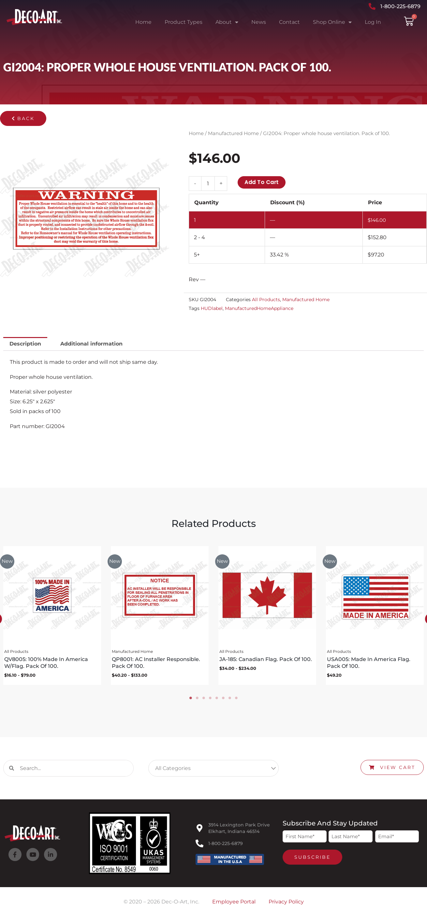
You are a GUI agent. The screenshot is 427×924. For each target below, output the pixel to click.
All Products (266, 300)
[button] (23, 118)
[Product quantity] (208, 183)
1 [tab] (190, 700)
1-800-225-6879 (225, 846)
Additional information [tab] (91, 344)
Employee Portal (234, 904)
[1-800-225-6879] (199, 846)
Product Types (183, 22)
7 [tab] (230, 700)
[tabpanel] (158, 616)
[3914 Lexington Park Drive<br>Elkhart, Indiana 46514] (199, 830)
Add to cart (261, 182)
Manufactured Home (233, 133)
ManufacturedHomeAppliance (259, 308)
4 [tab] (210, 700)
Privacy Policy (286, 904)
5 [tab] (217, 700)
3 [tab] (203, 700)
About (226, 22)
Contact (289, 22)
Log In (373, 22)
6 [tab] (223, 700)
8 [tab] (236, 700)
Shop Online (332, 22)
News (258, 22)
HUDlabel (212, 308)
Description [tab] (25, 344)
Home (143, 22)
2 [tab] (197, 700)
